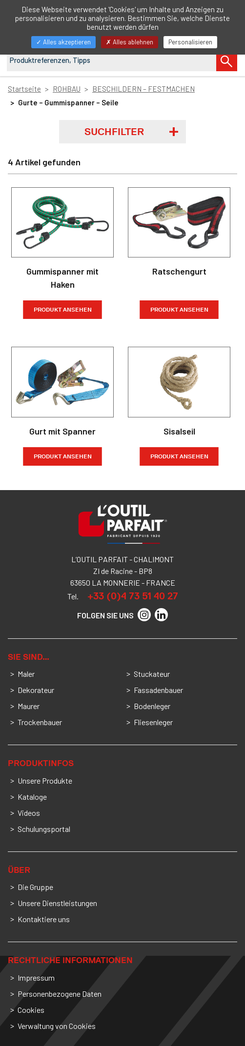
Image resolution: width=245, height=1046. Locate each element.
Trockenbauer (40, 722)
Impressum (36, 977)
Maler (26, 673)
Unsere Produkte (45, 780)
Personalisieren (190, 42)
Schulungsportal (44, 828)
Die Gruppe (35, 886)
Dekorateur (36, 689)
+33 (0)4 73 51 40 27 (132, 596)
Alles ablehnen (129, 42)
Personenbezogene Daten (60, 993)
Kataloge (32, 796)
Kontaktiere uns (44, 919)
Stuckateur (152, 673)
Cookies (31, 1009)
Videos (29, 812)
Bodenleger (152, 705)
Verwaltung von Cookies (57, 1025)
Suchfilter (114, 132)
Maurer (29, 705)
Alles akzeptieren (63, 42)
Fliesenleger (153, 722)
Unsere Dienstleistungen (57, 903)
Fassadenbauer (158, 689)
